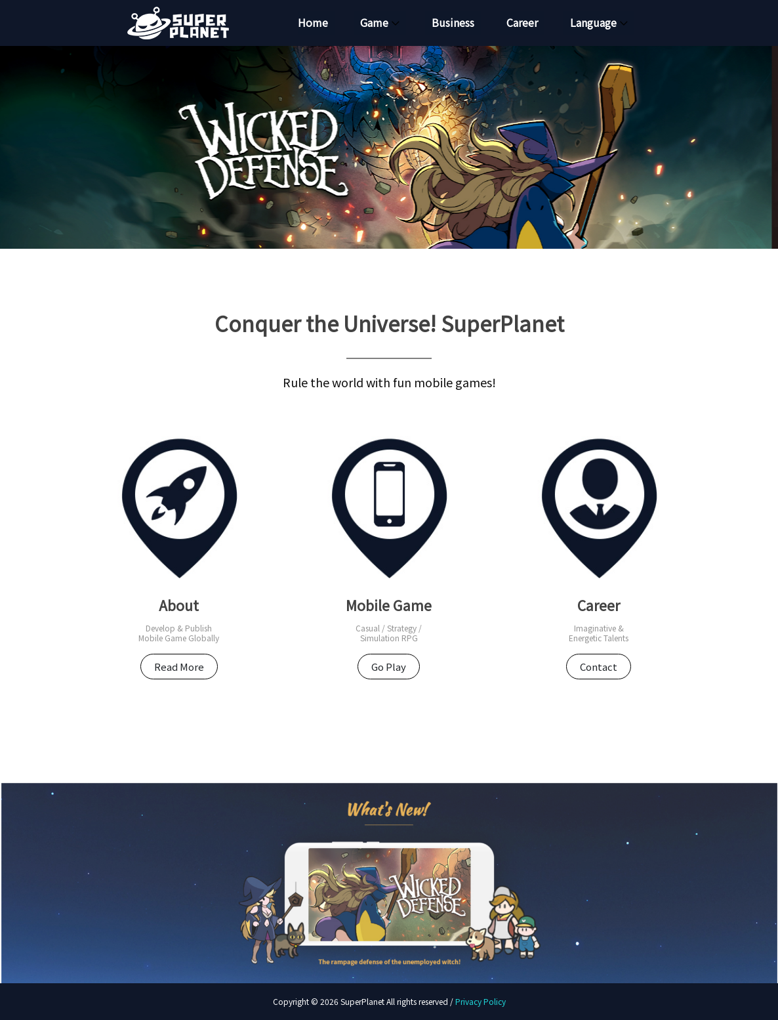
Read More (179, 666)
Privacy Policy (480, 1001)
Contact (598, 666)
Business (453, 23)
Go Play (388, 666)
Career (522, 23)
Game (374, 23)
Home (313, 23)
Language (593, 23)
